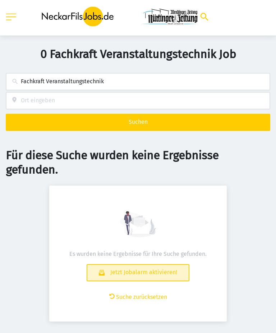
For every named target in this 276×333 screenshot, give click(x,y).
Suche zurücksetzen (138, 297)
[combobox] (138, 81)
